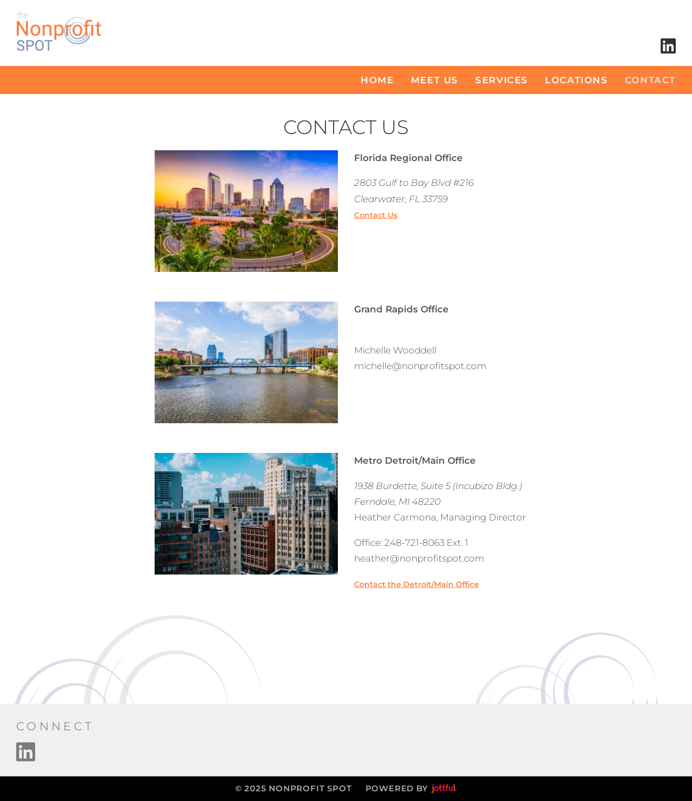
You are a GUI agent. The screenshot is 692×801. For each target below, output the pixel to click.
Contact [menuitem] (650, 80)
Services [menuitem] (501, 80)
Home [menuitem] (377, 80)
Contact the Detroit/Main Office (416, 584)
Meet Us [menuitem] (434, 80)
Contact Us (375, 215)
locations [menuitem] (576, 80)
